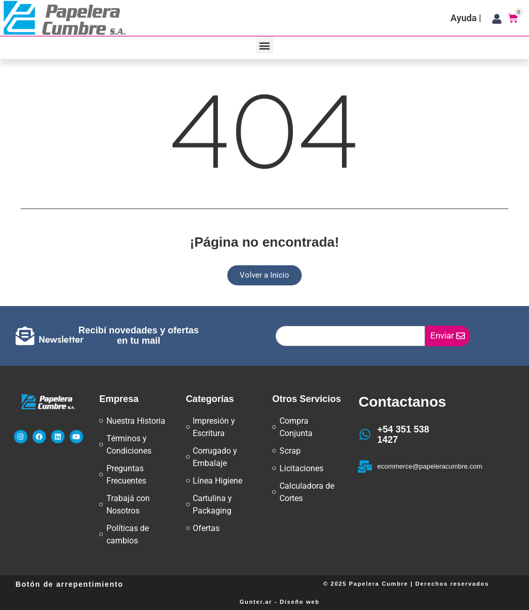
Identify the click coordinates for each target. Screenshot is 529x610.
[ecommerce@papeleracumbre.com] (365, 466)
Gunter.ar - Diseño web (280, 602)
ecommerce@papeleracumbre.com (429, 466)
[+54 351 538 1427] (365, 434)
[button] (264, 45)
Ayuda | (465, 17)
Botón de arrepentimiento (69, 584)
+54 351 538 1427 (403, 434)
